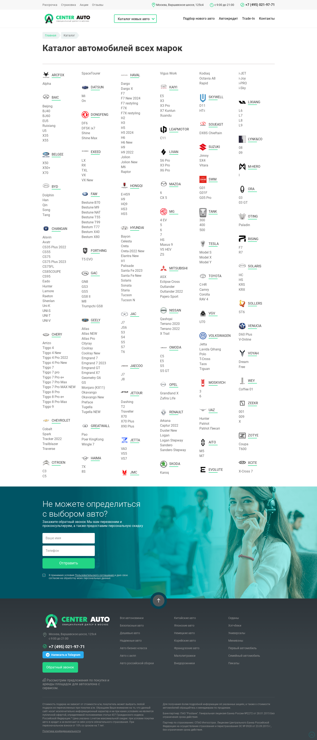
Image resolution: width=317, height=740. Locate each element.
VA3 (124, 449)
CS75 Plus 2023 (54, 262)
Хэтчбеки (234, 625)
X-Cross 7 (246, 471)
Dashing (127, 402)
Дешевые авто (130, 633)
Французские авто (186, 648)
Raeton (47, 296)
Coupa (243, 444)
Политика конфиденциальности (61, 731)
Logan (164, 435)
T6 (123, 352)
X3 (162, 101)
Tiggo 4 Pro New (54, 363)
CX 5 (163, 198)
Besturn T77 (91, 227)
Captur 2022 (169, 425)
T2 (123, 407)
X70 (45, 173)
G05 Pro (205, 198)
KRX (242, 290)
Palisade (127, 266)
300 (202, 220)
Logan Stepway (171, 440)
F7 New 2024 (130, 98)
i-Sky (242, 88)
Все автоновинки (132, 618)
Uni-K (46, 306)
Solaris (126, 280)
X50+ (46, 168)
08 (241, 148)
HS (162, 240)
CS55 (46, 252)
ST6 (242, 312)
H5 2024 (127, 133)
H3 (123, 123)
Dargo (125, 84)
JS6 (124, 327)
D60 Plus (245, 334)
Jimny (204, 156)
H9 (123, 147)
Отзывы (97, 4)
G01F (203, 193)
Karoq (164, 473)
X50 (45, 163)
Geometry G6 (91, 378)
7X (84, 467)
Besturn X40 (91, 232)
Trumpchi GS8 (92, 306)
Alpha (46, 84)
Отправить (68, 563)
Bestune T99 (91, 222)
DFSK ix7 (88, 128)
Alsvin (46, 237)
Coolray (87, 348)
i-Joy (242, 78)
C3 (44, 471)
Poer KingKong (93, 439)
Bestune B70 (91, 203)
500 (202, 230)
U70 (202, 322)
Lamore (48, 291)
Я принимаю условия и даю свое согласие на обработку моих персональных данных (85, 577)
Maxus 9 (166, 245)
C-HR (203, 285)
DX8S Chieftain (210, 133)
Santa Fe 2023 (131, 271)
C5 (44, 476)
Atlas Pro (88, 339)
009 (241, 417)
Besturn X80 (91, 237)
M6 (123, 167)
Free (242, 367)
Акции (84, 4)
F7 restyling (129, 103)
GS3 (85, 287)
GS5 (85, 291)
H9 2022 (127, 152)
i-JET (242, 73)
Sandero (166, 445)
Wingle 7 (88, 444)
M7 (201, 456)
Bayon (125, 236)
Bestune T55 (91, 217)
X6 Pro (165, 170)
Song (46, 210)
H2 (123, 118)
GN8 (85, 282)
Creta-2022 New (132, 251)
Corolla (204, 294)
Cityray (87, 343)
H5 (123, 128)
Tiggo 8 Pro (51, 392)
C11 (163, 138)
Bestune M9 (90, 207)
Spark (46, 434)
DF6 (85, 123)
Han (45, 200)
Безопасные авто (132, 625)
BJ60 (46, 116)
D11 (202, 106)
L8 (241, 120)
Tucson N (128, 300)
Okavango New (93, 397)
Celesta (126, 241)
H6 (123, 138)
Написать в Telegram (63, 655)
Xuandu (166, 115)
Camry (204, 290)
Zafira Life (167, 398)
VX (84, 175)
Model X (205, 257)
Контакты (267, 19)
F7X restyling (130, 113)
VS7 (124, 459)
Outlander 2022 (171, 291)
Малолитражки (184, 655)
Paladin (244, 225)
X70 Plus (127, 421)
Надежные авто (131, 640)
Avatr (46, 242)
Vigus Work (168, 73)
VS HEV (165, 249)
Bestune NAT (91, 212)
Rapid (203, 83)
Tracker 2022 (52, 439)
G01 (202, 188)
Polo (202, 354)
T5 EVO (87, 259)
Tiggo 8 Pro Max (54, 402)
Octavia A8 (207, 78)
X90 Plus (127, 426)
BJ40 (46, 111)
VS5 (124, 454)
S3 (123, 332)
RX (84, 165)
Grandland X (169, 393)
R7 (241, 252)
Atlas (85, 329)
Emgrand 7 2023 (94, 363)
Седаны (233, 618)
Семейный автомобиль (244, 655)
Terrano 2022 (170, 329)
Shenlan (48, 301)
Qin (44, 205)
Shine (86, 133)
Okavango (89, 392)
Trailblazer (50, 444)
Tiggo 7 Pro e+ (53, 377)
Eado (46, 281)
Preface (87, 402)
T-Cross (204, 359)
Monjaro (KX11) (93, 388)
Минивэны (235, 640)
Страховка (68, 4)
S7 (123, 347)
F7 (123, 93)
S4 (123, 337)
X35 (45, 136)
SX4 (202, 160)
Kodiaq (204, 73)
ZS (162, 254)
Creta (125, 246)
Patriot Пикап (209, 428)
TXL (85, 170)
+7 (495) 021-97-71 (260, 5)
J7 (123, 322)
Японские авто (184, 625)
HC (241, 275)
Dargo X (127, 89)
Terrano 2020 (170, 324)
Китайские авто (185, 618)
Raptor (126, 172)
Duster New (168, 430)
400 (202, 225)
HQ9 (124, 204)
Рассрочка (49, 4)
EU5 (45, 121)
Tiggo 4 (48, 348)
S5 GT (164, 371)
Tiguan (204, 369)
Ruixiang (48, 126)
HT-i (202, 111)
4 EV (163, 220)
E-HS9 (125, 194)
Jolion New (129, 162)
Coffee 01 (246, 389)
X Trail (164, 334)
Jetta (203, 344)
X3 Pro (165, 106)
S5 (123, 342)
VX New (87, 180)
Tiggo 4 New (51, 353)
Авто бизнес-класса (133, 648)
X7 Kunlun (167, 111)
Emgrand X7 (91, 373)
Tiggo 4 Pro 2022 (55, 358)
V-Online (245, 339)
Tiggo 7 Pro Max (54, 382)
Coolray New (91, 353)
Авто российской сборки (137, 663)
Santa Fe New (131, 276)
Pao (84, 434)
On (84, 101)
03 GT (243, 203)
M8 (84, 301)
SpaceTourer (91, 73)
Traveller (127, 411)
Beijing (47, 106)
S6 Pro (165, 160)
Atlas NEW (89, 334)
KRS (242, 285)
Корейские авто (185, 640)
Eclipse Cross (170, 282)
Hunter (47, 286)
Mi (83, 96)
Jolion (125, 157)
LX (84, 160)
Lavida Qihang (210, 349)
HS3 (124, 209)
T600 (242, 449)
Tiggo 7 (48, 367)
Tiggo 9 (48, 407)
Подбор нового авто (199, 19)
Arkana (165, 421)
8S (84, 472)
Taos (203, 364)
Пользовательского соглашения (94, 575)
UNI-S (46, 311)
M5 (201, 451)
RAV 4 (203, 299)
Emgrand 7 (90, 358)
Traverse (48, 449)
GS (84, 383)
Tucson (126, 295)
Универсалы (236, 633)
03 (241, 198)
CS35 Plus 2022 (54, 247)
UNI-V (46, 321)
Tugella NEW (91, 412)
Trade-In (248, 19)
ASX (163, 277)
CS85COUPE (51, 272)
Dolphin (48, 195)
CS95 (46, 276)
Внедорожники (184, 663)
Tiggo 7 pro (50, 372)
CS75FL (48, 267)
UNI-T (46, 316)
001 (241, 412)
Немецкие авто (184, 633)
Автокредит (228, 19)
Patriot (204, 424)
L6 (241, 111)
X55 (45, 140)
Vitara (203, 165)
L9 (241, 125)
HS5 (124, 214)
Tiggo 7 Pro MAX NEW (59, 387)
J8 (123, 379)
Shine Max (89, 138)
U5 (44, 131)
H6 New (126, 142)
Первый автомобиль (242, 648)
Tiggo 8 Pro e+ (53, 397)
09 (241, 153)
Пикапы (233, 663)
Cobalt (47, 429)
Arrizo (46, 343)
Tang (46, 215)
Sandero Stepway (173, 450)
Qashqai (166, 319)
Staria (125, 290)
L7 (241, 115)
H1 (123, 261)
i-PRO (243, 83)
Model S (205, 252)
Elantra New (130, 256)
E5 (162, 96)
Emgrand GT (91, 368)
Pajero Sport (169, 297)
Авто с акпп (128, 655)
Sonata (126, 285)
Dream (244, 362)
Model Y (205, 262)
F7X (124, 108)
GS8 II (86, 297)
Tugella (87, 407)
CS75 (46, 257)
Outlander (167, 287)
